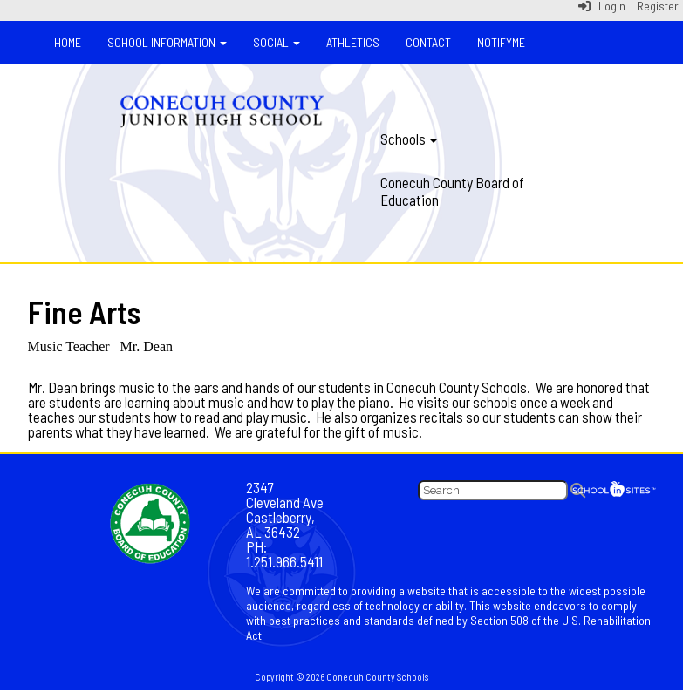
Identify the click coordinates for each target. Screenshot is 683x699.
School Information (167, 42)
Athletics (352, 42)
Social (276, 42)
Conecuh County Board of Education (452, 190)
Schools (408, 138)
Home (67, 42)
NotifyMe (501, 42)
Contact (428, 42)
